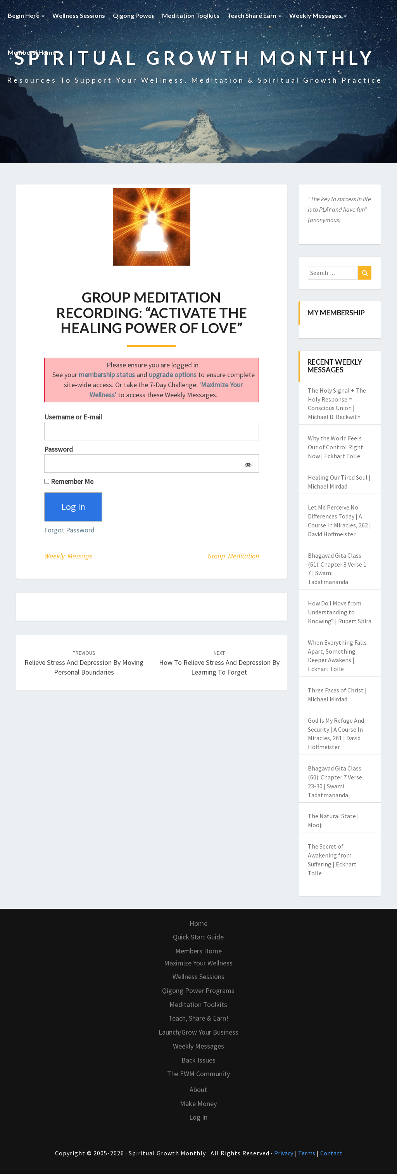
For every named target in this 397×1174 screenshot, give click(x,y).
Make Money (198, 1103)
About (198, 1089)
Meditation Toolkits (190, 15)
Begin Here (26, 15)
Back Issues (198, 1060)
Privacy (284, 1153)
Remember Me (68, 481)
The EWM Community (198, 1073)
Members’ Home (34, 52)
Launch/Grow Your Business (198, 1032)
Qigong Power (133, 15)
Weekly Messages (318, 15)
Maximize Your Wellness (198, 962)
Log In (198, 1117)
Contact (331, 1153)
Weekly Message (68, 555)
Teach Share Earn (254, 15)
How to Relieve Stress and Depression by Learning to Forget (219, 663)
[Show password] (247, 463)
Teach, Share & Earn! (198, 1018)
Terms (307, 1153)
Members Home (198, 950)
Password (58, 449)
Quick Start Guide (198, 936)
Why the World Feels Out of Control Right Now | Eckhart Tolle (335, 447)
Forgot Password (69, 529)
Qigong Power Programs (198, 990)
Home (198, 923)
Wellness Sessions (78, 15)
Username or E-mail (73, 416)
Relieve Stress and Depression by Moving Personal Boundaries (83, 663)
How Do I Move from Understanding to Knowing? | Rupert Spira (339, 612)
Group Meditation (233, 555)
